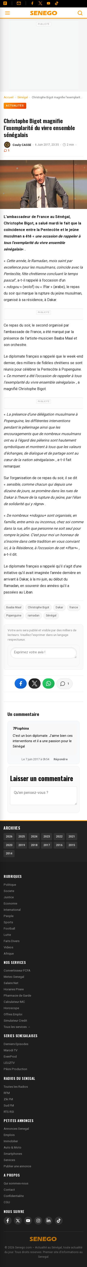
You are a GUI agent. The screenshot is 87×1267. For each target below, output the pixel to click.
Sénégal (51, 615)
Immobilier (11, 1141)
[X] (18, 1221)
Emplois (9, 1135)
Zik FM (8, 1099)
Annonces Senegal (16, 1128)
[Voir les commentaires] (64, 683)
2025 (21, 836)
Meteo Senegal (14, 976)
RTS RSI (9, 1111)
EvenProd (10, 1056)
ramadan (33, 615)
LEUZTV (9, 1063)
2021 (71, 836)
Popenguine (13, 615)
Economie (10, 903)
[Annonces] (5, 3)
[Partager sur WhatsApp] (48, 683)
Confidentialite (14, 1196)
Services (9, 1160)
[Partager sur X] (35, 683)
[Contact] (18, 3)
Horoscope (11, 1008)
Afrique (9, 953)
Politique (10, 884)
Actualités (15, 105)
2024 (34, 836)
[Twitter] (40, 3)
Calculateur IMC (14, 1002)
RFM (7, 1093)
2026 (9, 836)
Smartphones (13, 1153)
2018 (34, 845)
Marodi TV (10, 1050)
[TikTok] (59, 1221)
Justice (9, 897)
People (8, 916)
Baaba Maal (13, 607)
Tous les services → (17, 1027)
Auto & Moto (12, 1147)
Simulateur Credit (15, 1020)
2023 (46, 836)
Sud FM (9, 1105)
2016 (59, 845)
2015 (71, 845)
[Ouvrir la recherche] (80, 13)
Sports (8, 922)
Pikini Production (15, 1069)
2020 (9, 845)
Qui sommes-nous (16, 1183)
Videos (8, 947)
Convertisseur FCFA (17, 970)
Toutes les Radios (16, 1086)
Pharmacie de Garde (17, 995)
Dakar (59, 607)
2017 (46, 845)
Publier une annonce (17, 1166)
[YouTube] (48, 3)
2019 (21, 845)
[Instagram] (38, 1221)
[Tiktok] (56, 3)
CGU (7, 1202)
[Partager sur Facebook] (21, 683)
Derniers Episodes (16, 1044)
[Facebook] (32, 3)
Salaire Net (11, 983)
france (74, 607)
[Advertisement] (43, 57)
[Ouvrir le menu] (7, 13)
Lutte (7, 935)
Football (9, 928)
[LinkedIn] (48, 1221)
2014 (9, 853)
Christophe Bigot (38, 607)
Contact (9, 1189)
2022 (59, 836)
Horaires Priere (14, 989)
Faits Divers (11, 941)
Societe (9, 891)
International (12, 909)
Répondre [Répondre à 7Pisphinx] (61, 759)
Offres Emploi (13, 1014)
